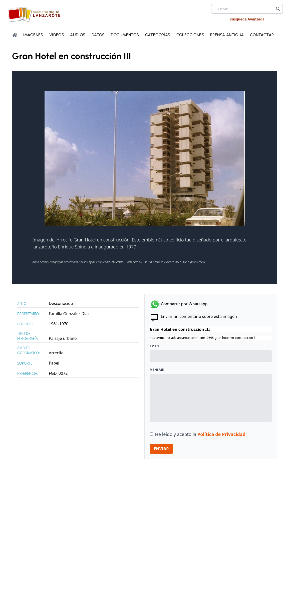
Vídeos (56, 34)
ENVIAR (161, 448)
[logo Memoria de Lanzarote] (35, 14)
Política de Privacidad (221, 434)
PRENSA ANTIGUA (227, 34)
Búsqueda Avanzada (246, 19)
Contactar (262, 34)
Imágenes (33, 34)
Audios (77, 34)
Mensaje (157, 370)
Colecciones (190, 34)
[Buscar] (278, 9)
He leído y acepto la (200, 434)
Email (155, 346)
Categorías (157, 34)
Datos (98, 34)
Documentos (125, 34)
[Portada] (14, 34)
